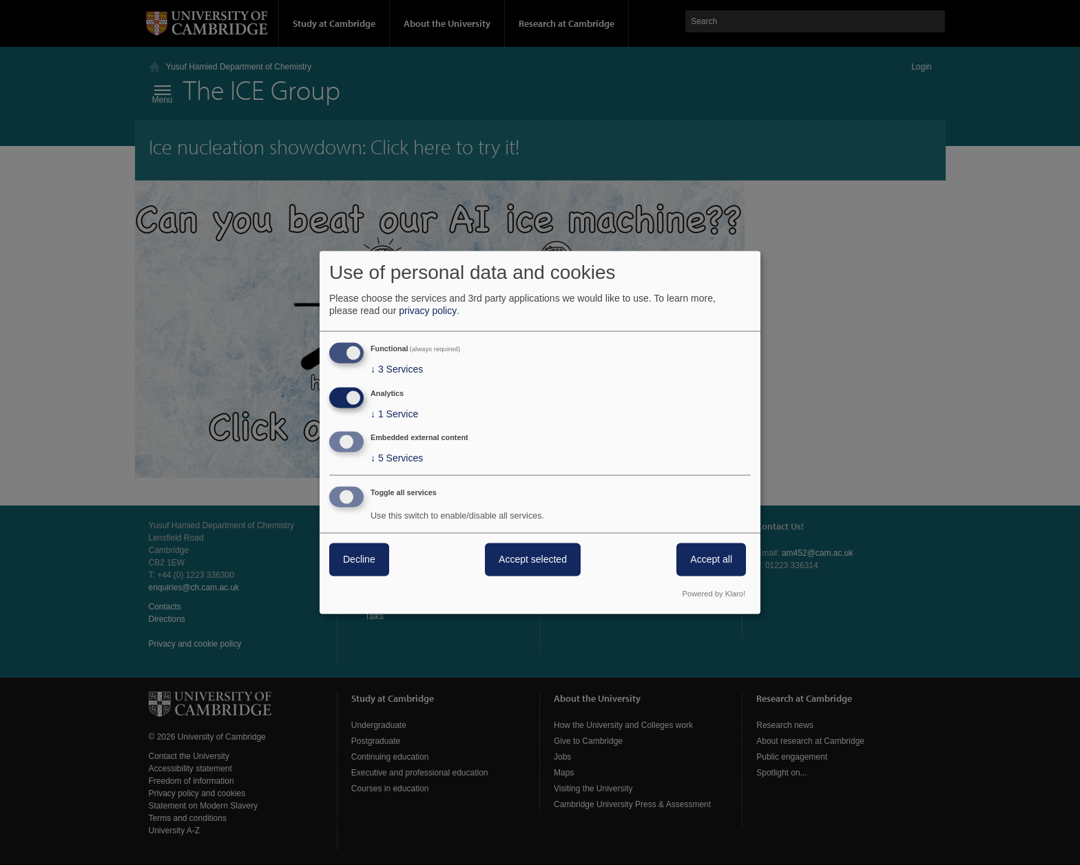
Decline (359, 559)
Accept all (711, 559)
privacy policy (428, 310)
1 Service (394, 414)
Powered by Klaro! (714, 594)
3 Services (397, 369)
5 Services (397, 459)
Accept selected (533, 559)
